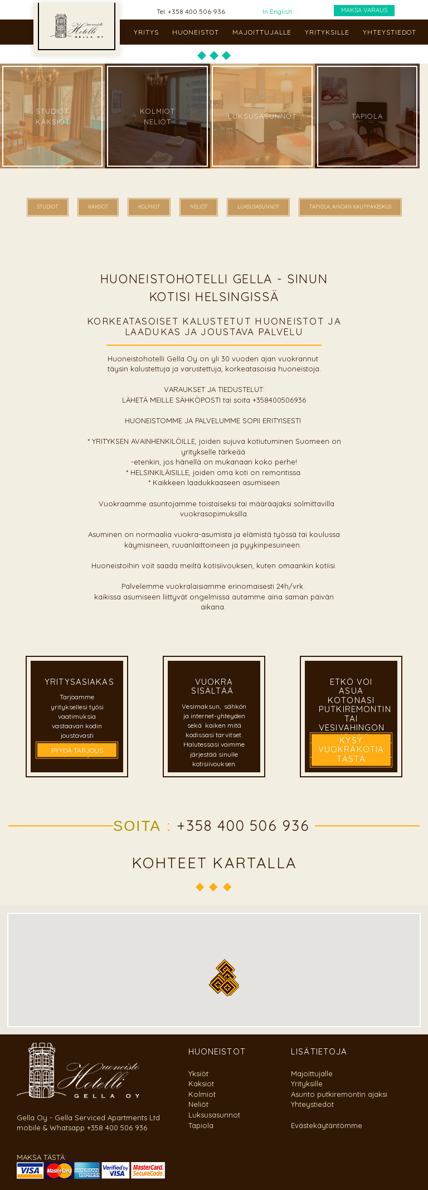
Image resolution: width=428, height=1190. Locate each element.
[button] (227, 987)
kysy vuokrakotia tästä (351, 749)
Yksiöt (198, 1073)
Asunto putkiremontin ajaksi (339, 1094)
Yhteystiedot (312, 1104)
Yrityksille (307, 1083)
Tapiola (200, 1125)
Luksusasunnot (214, 1114)
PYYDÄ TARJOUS (77, 750)
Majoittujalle (312, 1073)
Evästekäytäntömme (326, 1125)
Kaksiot (201, 1083)
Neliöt (198, 1104)
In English (277, 11)
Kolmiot (202, 1094)
